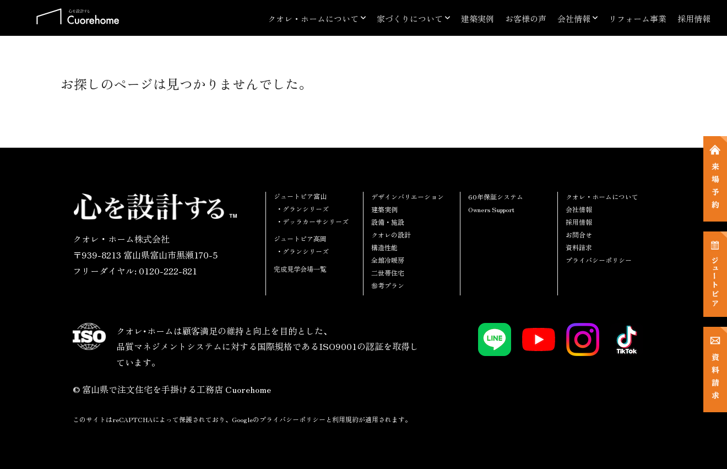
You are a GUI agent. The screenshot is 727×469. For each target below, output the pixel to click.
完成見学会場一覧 (300, 268)
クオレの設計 (391, 234)
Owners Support (491, 209)
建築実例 (477, 18)
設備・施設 (387, 222)
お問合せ (579, 234)
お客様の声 (525, 18)
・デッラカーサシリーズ (312, 221)
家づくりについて (410, 18)
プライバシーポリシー (599, 260)
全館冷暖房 (387, 260)
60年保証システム (495, 196)
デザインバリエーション (407, 196)
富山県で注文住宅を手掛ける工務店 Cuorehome (176, 389)
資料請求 (579, 247)
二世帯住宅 (387, 272)
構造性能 (384, 247)
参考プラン (387, 285)
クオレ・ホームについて (313, 18)
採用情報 (693, 18)
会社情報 (573, 18)
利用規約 (345, 419)
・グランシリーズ (302, 208)
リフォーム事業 (637, 18)
